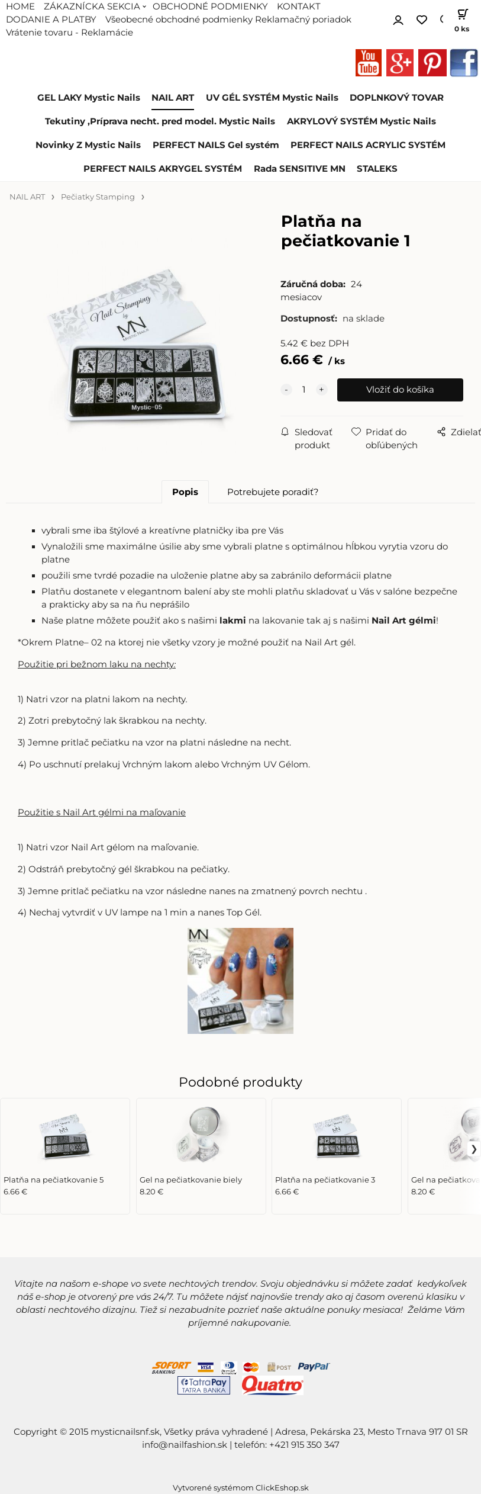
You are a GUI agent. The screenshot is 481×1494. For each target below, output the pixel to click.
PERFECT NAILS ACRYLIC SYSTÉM (368, 145)
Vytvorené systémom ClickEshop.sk (241, 1487)
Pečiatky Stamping (98, 196)
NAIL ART (172, 97)
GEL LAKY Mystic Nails (88, 97)
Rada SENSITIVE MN (300, 168)
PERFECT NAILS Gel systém (216, 145)
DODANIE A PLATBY (51, 19)
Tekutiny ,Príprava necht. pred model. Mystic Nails (160, 121)
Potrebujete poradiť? (273, 492)
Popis (185, 492)
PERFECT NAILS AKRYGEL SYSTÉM (162, 168)
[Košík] (461, 19)
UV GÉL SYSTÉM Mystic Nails (272, 97)
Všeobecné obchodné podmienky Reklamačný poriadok (228, 19)
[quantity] (304, 389)
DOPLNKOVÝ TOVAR (397, 97)
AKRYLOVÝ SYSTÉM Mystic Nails (361, 121)
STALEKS (377, 168)
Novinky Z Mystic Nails (88, 145)
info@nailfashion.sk (184, 1445)
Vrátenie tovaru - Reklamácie (69, 32)
